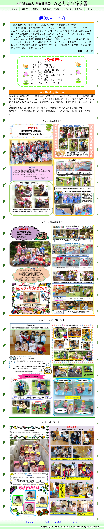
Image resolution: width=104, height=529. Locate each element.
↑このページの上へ (54, 522)
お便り (76, 522)
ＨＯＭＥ (29, 522)
